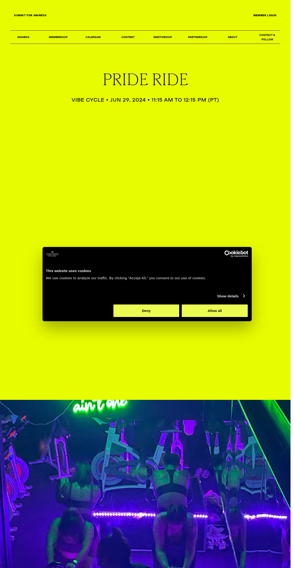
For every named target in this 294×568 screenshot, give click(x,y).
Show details (230, 309)
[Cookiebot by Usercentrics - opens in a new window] (229, 266)
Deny (146, 324)
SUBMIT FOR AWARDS (30, 15)
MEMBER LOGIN (265, 15)
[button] (23, 37)
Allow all (216, 324)
